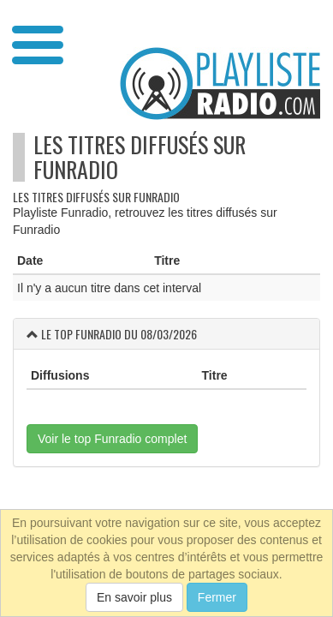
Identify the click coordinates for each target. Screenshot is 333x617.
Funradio (75, 169)
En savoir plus (134, 597)
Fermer (217, 597)
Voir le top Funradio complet (112, 439)
